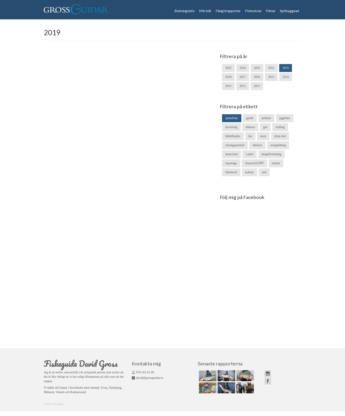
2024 (243, 68)
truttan (276, 163)
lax (250, 136)
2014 (286, 77)
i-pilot (249, 154)
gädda (249, 118)
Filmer (270, 11)
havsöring (231, 127)
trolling (279, 127)
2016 (257, 77)
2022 (271, 68)
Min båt (205, 11)
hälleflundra (232, 136)
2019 (286, 68)
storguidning (278, 145)
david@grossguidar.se (149, 377)
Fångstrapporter (228, 11)
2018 (228, 77)
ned (264, 172)
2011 (257, 86)
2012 (243, 86)
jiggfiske (284, 118)
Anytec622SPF (254, 163)
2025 (228, 68)
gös (265, 127)
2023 (257, 68)
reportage (231, 163)
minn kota (231, 154)
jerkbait (266, 118)
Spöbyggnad (289, 11)
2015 (271, 77)
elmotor (257, 145)
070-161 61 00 (145, 372)
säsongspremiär (234, 145)
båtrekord (231, 172)
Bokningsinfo (184, 11)
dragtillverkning (271, 154)
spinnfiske (231, 118)
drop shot (280, 136)
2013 (228, 86)
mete (263, 136)
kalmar (249, 172)
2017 (243, 77)
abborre (250, 127)
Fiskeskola (253, 11)
